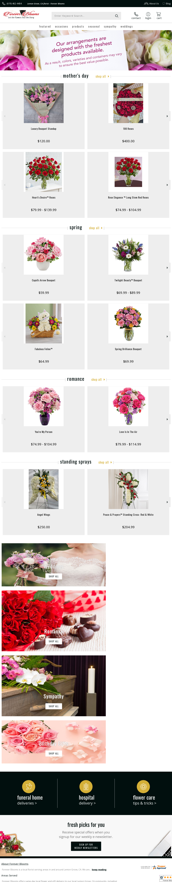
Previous (4, 116)
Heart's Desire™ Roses (43, 197)
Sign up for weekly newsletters (86, 734)
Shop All (100, 76)
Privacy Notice (124, 879)
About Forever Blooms (14, 751)
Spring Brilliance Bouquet (128, 349)
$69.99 (128, 361)
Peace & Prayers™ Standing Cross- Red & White (128, 514)
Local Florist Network (143, 879)
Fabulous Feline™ (44, 349)
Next (168, 116)
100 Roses (128, 128)
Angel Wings (43, 514)
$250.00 (44, 527)
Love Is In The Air (128, 432)
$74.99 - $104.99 (128, 210)
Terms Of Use (108, 879)
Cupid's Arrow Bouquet (43, 280)
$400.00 (128, 141)
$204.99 (128, 527)
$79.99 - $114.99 (128, 444)
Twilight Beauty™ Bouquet (128, 280)
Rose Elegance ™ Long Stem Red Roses (128, 197)
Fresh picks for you (86, 717)
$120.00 (44, 141)
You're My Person (43, 432)
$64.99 (43, 361)
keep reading (99, 757)
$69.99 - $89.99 (128, 292)
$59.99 (43, 292)
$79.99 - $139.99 (44, 210)
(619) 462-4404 (14, 3)
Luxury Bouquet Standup (43, 128)
